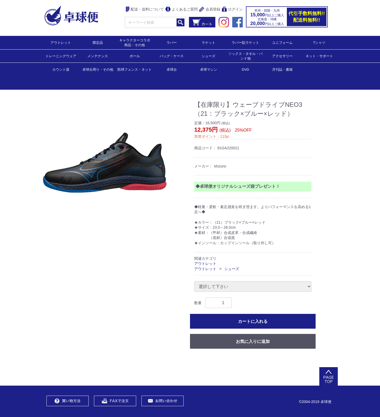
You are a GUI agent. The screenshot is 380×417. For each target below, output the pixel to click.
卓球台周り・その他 (97, 69)
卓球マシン (208, 69)
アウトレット (60, 42)
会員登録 (209, 10)
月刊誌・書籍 (282, 69)
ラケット (208, 42)
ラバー (172, 42)
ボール (135, 56)
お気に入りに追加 (253, 341)
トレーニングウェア (60, 56)
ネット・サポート (319, 56)
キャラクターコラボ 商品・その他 (136, 42)
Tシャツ (319, 42)
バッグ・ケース (172, 56)
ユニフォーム (282, 42)
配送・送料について (145, 10)
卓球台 (172, 69)
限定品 (98, 42)
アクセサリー (282, 56)
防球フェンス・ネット (134, 69)
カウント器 (60, 69)
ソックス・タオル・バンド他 (245, 55)
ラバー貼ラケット (245, 42)
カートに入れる (253, 321)
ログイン (232, 10)
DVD (245, 69)
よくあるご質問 (181, 10)
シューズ (208, 56)
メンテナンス (97, 56)
